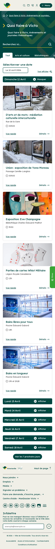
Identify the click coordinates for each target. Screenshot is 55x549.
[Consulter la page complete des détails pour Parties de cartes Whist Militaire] (27, 275)
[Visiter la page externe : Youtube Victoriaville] (33, 506)
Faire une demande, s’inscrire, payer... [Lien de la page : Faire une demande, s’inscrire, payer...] (23, 494)
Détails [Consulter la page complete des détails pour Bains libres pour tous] (44, 339)
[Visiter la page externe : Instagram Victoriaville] (22, 506)
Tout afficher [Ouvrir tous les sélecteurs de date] (44, 71)
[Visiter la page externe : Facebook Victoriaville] (5, 506)
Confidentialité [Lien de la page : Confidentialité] (43, 541)
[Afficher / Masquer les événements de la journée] (43, 79)
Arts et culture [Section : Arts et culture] (22, 55)
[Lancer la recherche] (50, 44)
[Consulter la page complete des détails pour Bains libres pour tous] (27, 327)
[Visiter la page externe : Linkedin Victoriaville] (27, 506)
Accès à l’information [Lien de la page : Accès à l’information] (26, 541)
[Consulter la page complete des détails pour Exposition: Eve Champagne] (27, 224)
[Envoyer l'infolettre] (49, 526)
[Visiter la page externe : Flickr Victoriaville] (39, 506)
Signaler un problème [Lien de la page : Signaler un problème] (15, 490)
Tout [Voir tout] (7, 55)
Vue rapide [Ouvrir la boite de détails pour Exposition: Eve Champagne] (11, 236)
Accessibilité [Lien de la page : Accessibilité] (11, 541)
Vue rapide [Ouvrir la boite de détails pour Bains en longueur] (11, 391)
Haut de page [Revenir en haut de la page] (42, 468)
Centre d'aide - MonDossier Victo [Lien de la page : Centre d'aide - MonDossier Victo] (21, 498)
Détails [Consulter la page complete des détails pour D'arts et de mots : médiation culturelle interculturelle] (44, 134)
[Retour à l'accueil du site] (4, 15)
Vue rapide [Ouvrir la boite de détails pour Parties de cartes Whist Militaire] (11, 288)
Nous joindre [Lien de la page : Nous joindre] (11, 477)
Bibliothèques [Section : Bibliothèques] (41, 55)
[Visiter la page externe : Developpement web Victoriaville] (44, 506)
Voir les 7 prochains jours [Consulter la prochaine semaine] (27, 456)
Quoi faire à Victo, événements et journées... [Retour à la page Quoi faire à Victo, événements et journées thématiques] (29, 15)
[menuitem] (6, 5)
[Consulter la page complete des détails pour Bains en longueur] (27, 378)
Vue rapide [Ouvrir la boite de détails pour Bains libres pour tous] (11, 339)
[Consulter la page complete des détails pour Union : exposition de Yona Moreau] (27, 173)
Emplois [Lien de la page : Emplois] (8, 481)
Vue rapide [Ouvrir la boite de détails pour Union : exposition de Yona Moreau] (11, 185)
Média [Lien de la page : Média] (7, 486)
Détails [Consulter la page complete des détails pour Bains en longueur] (44, 391)
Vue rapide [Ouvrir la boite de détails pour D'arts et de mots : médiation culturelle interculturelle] (11, 134)
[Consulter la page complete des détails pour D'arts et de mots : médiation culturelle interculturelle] (27, 121)
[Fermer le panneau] (52, 277)
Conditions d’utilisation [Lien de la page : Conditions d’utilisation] (27, 545)
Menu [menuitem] (46, 5)
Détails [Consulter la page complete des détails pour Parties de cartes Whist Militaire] (44, 288)
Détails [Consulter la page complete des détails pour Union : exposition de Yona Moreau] (44, 185)
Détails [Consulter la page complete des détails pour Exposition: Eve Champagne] (44, 236)
